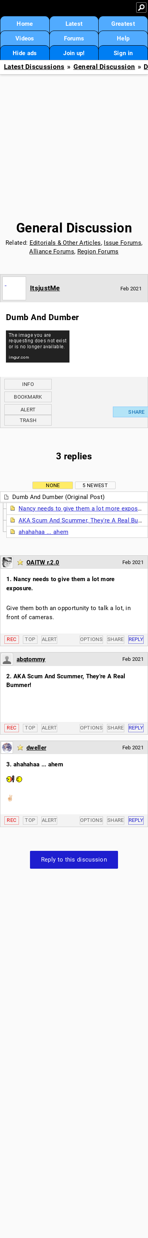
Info (28, 384)
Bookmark (28, 397)
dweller (36, 747)
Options (91, 639)
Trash (28, 420)
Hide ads (25, 53)
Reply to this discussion (74, 859)
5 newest (94, 485)
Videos (24, 38)
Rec (11, 639)
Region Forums (98, 251)
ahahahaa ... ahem (43, 532)
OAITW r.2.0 (42, 562)
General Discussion (104, 67)
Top (30, 639)
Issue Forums (122, 242)
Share (115, 639)
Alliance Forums (51, 251)
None (53, 485)
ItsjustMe (45, 288)
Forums (74, 38)
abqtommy (31, 659)
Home (25, 23)
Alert (28, 410)
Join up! (73, 53)
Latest (74, 23)
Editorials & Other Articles (65, 242)
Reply (136, 639)
